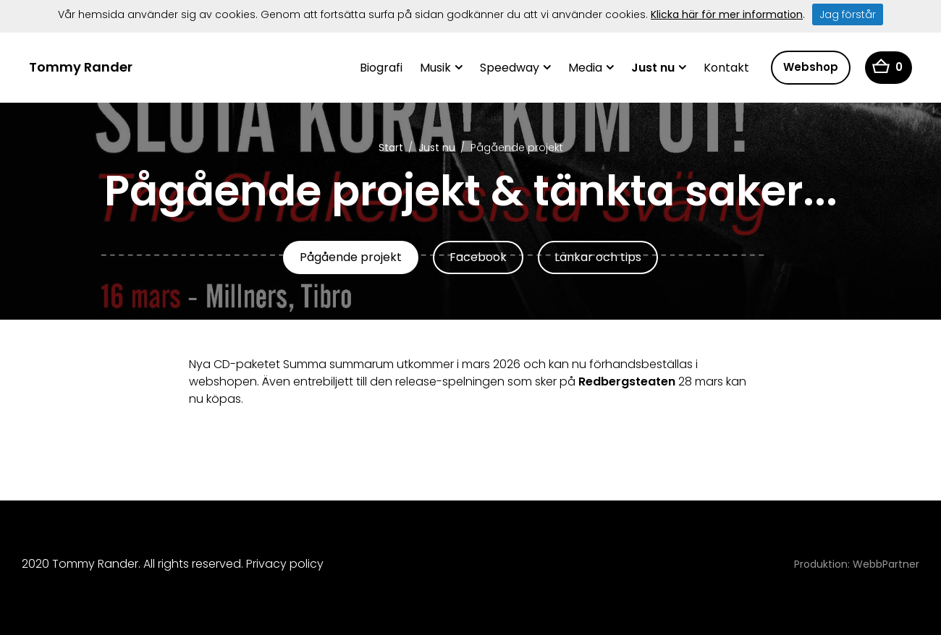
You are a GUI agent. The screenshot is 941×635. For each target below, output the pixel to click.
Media (585, 67)
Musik (435, 67)
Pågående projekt (351, 257)
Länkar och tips (597, 257)
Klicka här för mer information (727, 14)
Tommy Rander (80, 67)
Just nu (653, 67)
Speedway (509, 67)
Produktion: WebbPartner (856, 564)
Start (391, 147)
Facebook (478, 257)
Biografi (381, 67)
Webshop (810, 66)
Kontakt (726, 67)
